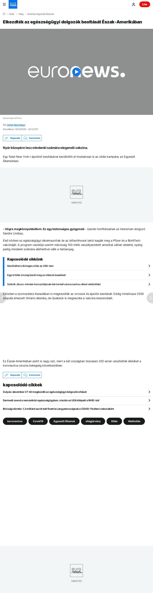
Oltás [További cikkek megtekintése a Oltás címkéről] (114, 421)
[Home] (4, 14)
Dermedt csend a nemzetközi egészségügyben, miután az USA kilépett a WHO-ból (51, 400)
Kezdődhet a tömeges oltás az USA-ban (30, 265)
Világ (20, 14)
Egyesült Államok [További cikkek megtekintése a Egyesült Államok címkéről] (64, 421)
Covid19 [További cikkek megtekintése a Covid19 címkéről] (38, 421)
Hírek (11, 14)
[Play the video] (76, 72)
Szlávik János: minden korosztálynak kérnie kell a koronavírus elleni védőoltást (54, 284)
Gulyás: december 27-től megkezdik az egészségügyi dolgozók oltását (45, 391)
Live (144, 4)
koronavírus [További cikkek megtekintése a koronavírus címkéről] (14, 421)
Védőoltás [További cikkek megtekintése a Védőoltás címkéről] (134, 421)
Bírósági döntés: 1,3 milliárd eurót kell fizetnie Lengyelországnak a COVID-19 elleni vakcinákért (58, 408)
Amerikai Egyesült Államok (40, 14)
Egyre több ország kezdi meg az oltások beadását (36, 275)
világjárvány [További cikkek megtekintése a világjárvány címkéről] (93, 421)
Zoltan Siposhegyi (16, 124)
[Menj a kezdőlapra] (13, 4)
